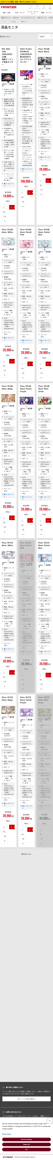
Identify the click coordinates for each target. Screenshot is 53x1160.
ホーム (4, 21)
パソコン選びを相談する (27, 1099)
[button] (6, 13)
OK (26, 1149)
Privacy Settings (26, 1139)
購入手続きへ (12, 207)
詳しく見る (4, 214)
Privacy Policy (6, 1134)
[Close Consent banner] (49, 1120)
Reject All (26, 1144)
